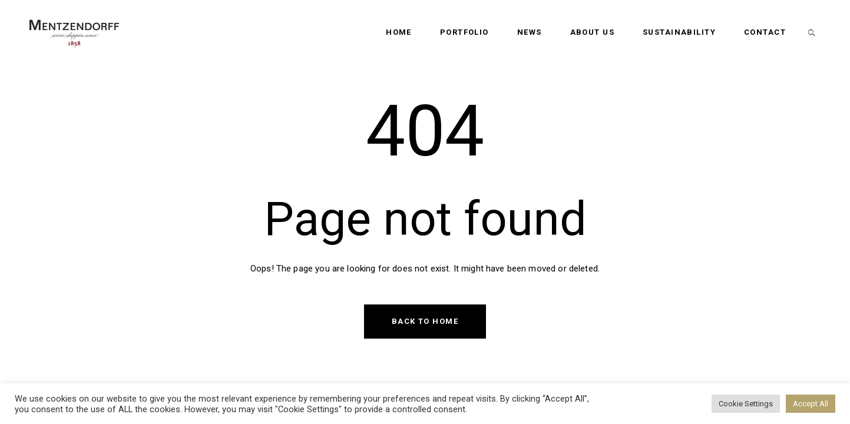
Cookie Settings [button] (746, 403)
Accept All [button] (810, 403)
